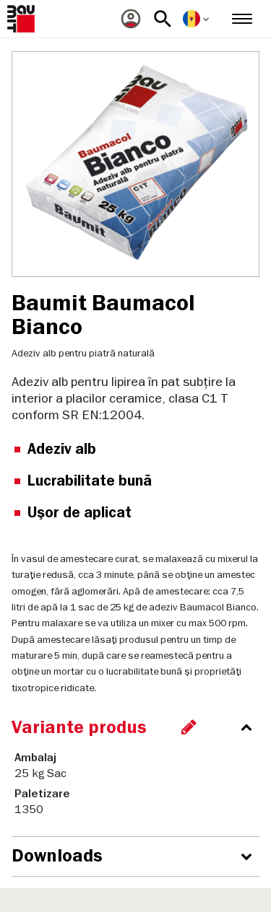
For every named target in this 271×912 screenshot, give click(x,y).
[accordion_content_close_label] (139, 727)
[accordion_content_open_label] (139, 856)
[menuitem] (131, 19)
